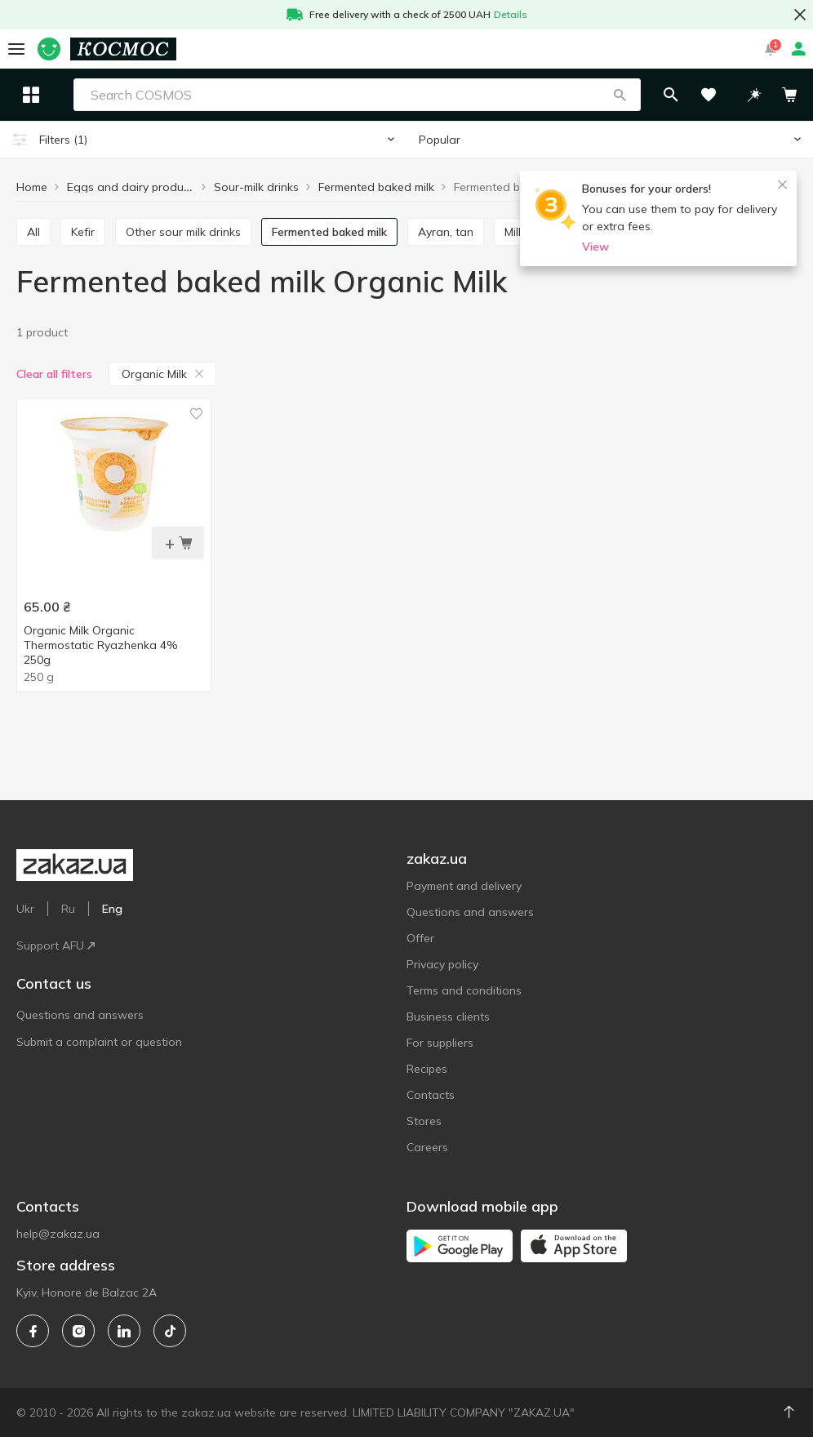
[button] (655, 95)
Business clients (448, 1016)
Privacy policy (442, 964)
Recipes (426, 1068)
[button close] (800, 15)
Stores (424, 1121)
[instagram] (78, 1331)
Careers (427, 1147)
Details (510, 14)
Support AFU (55, 945)
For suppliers (439, 1042)
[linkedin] (124, 1331)
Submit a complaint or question (99, 1041)
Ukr (25, 908)
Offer (420, 938)
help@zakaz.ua (58, 1233)
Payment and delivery (464, 886)
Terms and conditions (464, 990)
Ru (68, 908)
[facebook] (32, 1331)
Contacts (430, 1095)
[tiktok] (169, 1331)
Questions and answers (80, 1015)
